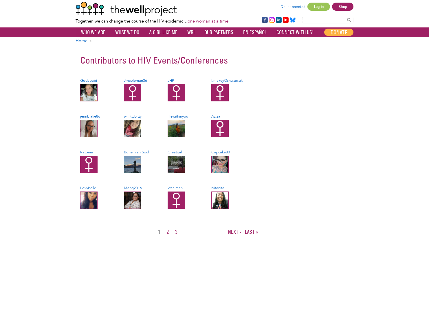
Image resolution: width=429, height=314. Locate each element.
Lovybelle (88, 188)
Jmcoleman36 (135, 80)
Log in (319, 6)
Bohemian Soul (136, 152)
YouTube (285, 20)
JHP (171, 80)
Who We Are (93, 32)
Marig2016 (133, 188)
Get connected (292, 6)
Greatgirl (175, 152)
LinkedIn (279, 20)
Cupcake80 (220, 152)
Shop (342, 6)
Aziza (215, 116)
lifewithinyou (178, 116)
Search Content (349, 20)
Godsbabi (88, 80)
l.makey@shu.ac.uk (227, 80)
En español (255, 32)
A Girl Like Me (163, 32)
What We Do (127, 32)
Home (81, 41)
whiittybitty (133, 116)
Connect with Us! (295, 32)
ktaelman (175, 188)
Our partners (218, 32)
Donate (339, 32)
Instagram (271, 20)
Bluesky (293, 20)
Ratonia (86, 152)
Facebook (264, 20)
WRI (191, 32)
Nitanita (217, 188)
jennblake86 (90, 116)
